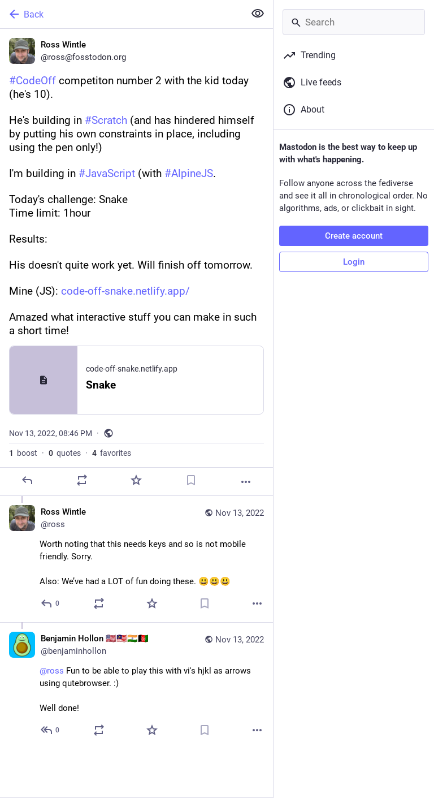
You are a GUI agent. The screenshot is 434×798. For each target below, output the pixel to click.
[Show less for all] (257, 13)
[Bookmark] (191, 480)
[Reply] (27, 480)
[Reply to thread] (51, 603)
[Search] (354, 22)
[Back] (121, 14)
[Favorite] (136, 480)
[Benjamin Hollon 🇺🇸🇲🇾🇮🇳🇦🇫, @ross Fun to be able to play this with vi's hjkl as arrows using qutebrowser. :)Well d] (136, 685)
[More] (246, 482)
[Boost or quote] (82, 480)
